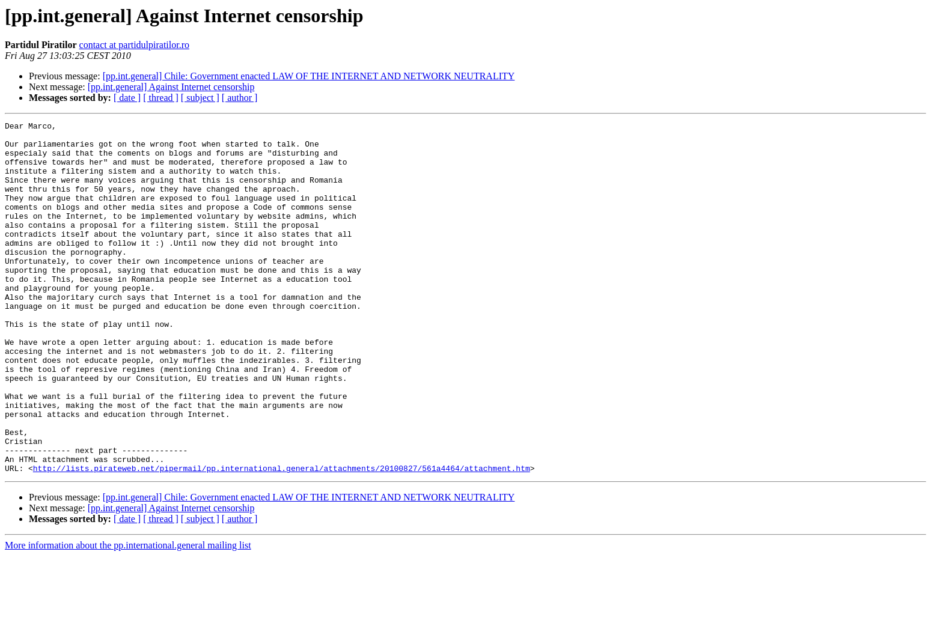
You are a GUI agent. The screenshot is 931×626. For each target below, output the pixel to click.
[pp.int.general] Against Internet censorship (171, 87)
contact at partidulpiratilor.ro (134, 45)
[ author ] (240, 98)
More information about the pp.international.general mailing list (128, 615)
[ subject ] (200, 98)
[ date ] (127, 98)
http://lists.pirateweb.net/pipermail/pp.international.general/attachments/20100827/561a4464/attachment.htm (281, 538)
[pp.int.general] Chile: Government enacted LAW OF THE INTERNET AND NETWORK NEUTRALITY (309, 76)
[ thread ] (161, 98)
